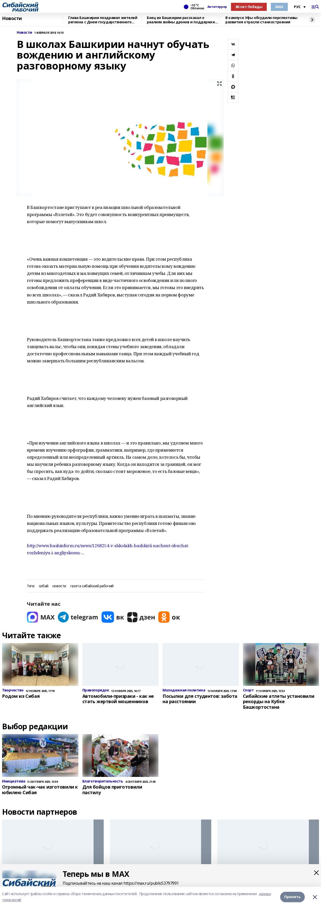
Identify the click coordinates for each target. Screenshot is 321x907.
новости (59, 586)
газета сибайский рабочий (92, 586)
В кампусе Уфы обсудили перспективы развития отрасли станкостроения (261, 20)
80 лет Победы (249, 6)
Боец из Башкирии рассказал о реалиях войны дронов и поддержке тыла (181, 20)
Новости (12, 18)
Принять (292, 896)
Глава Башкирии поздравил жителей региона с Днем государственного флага (102, 20)
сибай (43, 586)
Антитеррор (217, 6)
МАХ (279, 6)
